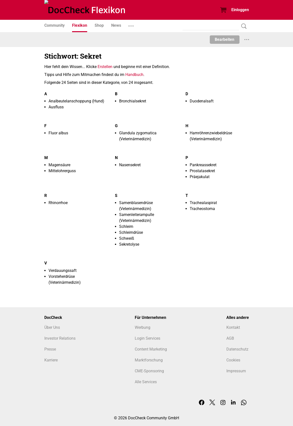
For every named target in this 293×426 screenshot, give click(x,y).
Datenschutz (237, 349)
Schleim (126, 226)
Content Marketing (151, 349)
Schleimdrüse (131, 232)
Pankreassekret (203, 165)
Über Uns (52, 327)
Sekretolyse (129, 244)
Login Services (147, 338)
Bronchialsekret (132, 101)
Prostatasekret (202, 170)
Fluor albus (58, 133)
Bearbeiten (224, 39)
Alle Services (146, 381)
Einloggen (240, 9)
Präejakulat (200, 176)
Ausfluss (56, 107)
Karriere (51, 360)
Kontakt (233, 327)
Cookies (233, 360)
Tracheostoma (202, 208)
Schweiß (126, 238)
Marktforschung (149, 360)
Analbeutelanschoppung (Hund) (76, 101)
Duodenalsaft (201, 101)
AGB (230, 338)
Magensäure (59, 165)
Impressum (236, 371)
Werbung (142, 327)
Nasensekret (130, 165)
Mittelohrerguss (62, 170)
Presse (50, 349)
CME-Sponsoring (149, 371)
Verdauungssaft (63, 270)
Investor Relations (60, 338)
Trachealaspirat (203, 202)
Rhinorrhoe (58, 202)
